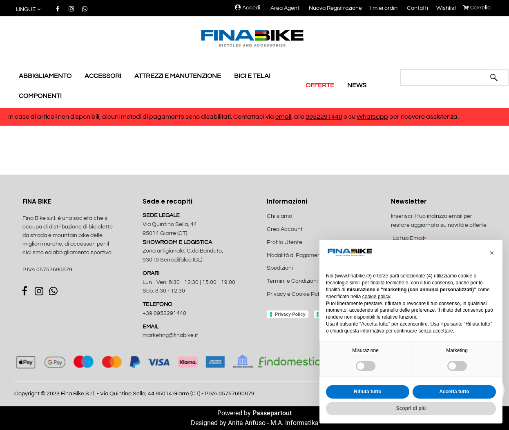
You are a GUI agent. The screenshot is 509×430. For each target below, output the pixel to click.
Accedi (247, 8)
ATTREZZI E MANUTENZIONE (177, 76)
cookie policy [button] (376, 296)
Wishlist (446, 8)
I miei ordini (384, 8)
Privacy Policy (290, 314)
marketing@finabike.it (170, 335)
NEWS (356, 85)
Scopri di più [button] (411, 408)
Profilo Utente (284, 242)
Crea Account (285, 229)
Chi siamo (279, 216)
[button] (28, 9)
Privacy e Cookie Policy (296, 294)
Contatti (417, 8)
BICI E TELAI (252, 76)
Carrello (477, 8)
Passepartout (272, 413)
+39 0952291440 (164, 313)
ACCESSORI (103, 76)
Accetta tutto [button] (454, 392)
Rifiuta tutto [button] (367, 392)
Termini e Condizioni (292, 281)
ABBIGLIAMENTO (45, 76)
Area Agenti (285, 8)
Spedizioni (280, 268)
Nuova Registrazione (335, 8)
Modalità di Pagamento (296, 255)
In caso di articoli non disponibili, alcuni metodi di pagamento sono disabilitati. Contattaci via (141, 116)
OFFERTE (320, 85)
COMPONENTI (40, 96)
